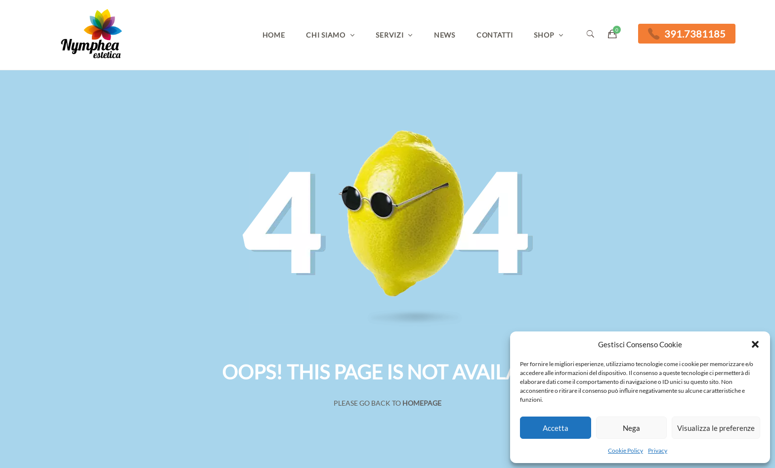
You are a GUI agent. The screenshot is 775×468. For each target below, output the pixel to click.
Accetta (555, 427)
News (444, 35)
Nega (631, 427)
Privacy (657, 450)
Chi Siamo (325, 35)
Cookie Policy (625, 450)
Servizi (389, 35)
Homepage (421, 403)
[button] (755, 344)
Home (273, 35)
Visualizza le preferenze (716, 427)
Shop (544, 35)
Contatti (494, 35)
